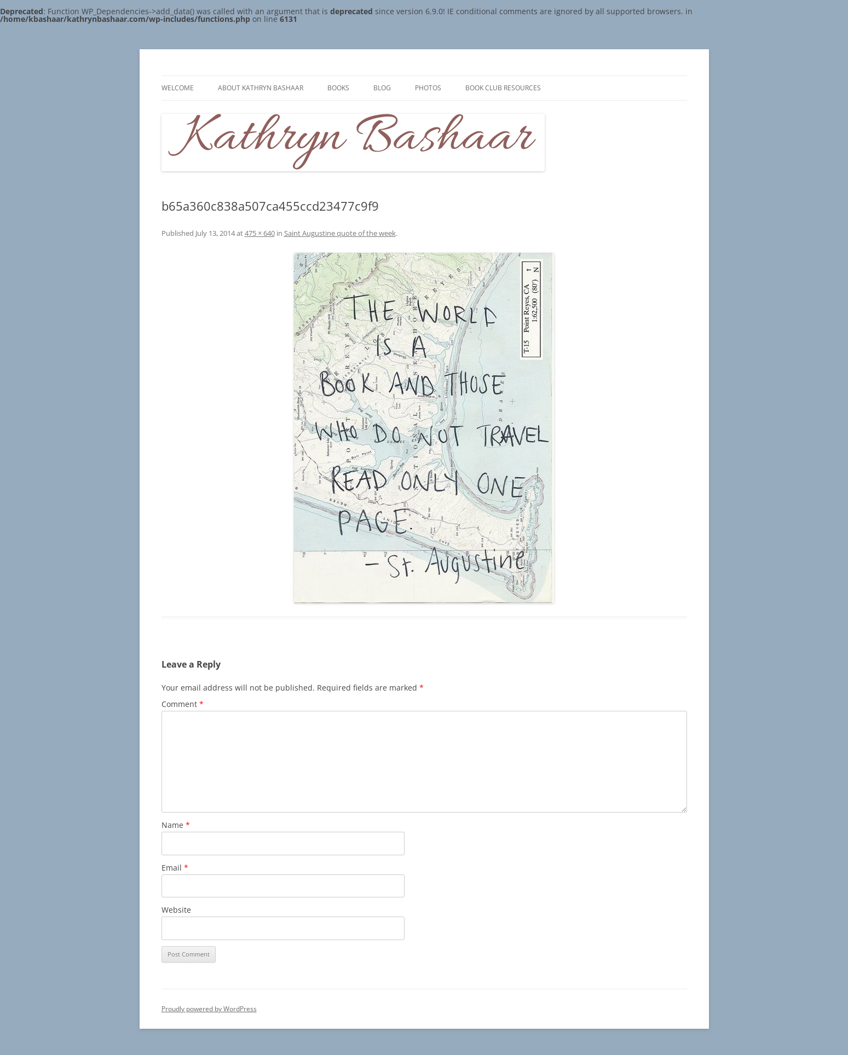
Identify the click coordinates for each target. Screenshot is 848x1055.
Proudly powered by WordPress (209, 1008)
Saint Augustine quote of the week (340, 233)
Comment (182, 704)
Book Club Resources (503, 87)
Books (338, 87)
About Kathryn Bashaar (260, 87)
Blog (382, 87)
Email (174, 867)
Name (175, 825)
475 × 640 (260, 233)
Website (176, 910)
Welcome (177, 87)
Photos (428, 87)
